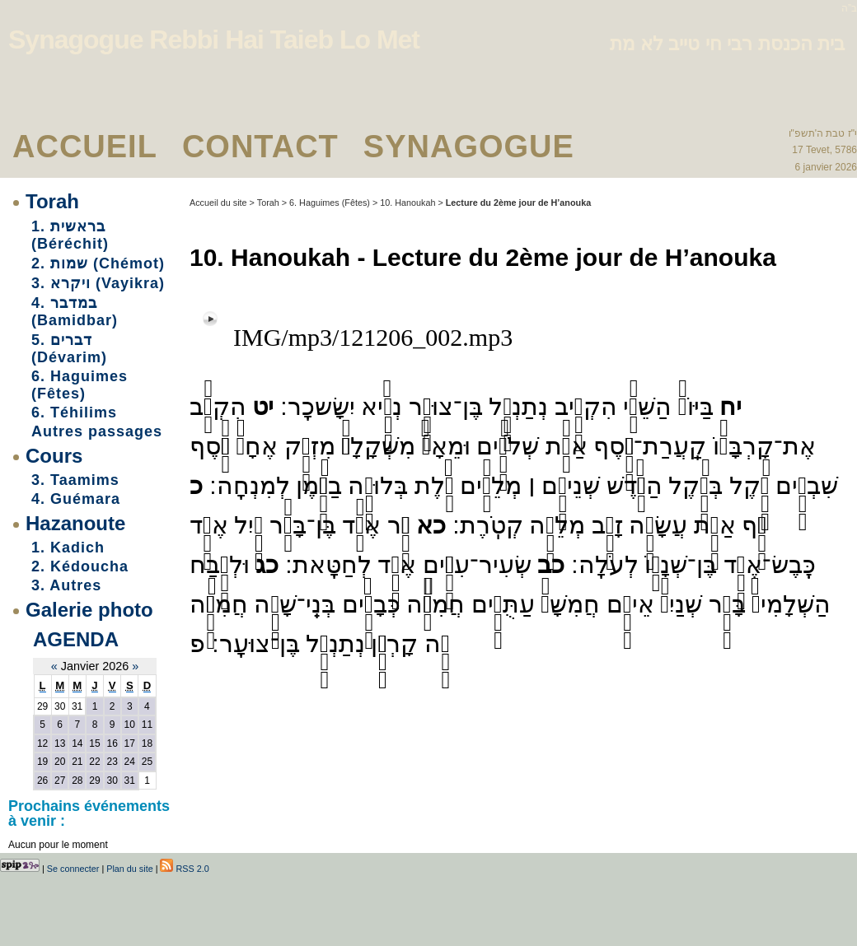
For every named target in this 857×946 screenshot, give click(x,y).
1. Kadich (68, 547)
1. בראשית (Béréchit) (70, 235)
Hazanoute (75, 523)
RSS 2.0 (184, 869)
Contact (260, 146)
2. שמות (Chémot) (98, 263)
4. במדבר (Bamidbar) (74, 312)
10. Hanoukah (407, 202)
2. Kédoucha (80, 566)
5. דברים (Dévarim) (69, 349)
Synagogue (468, 146)
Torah (52, 201)
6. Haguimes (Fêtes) (79, 385)
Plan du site (129, 869)
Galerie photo (89, 610)
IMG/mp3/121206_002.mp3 (373, 337)
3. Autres (66, 585)
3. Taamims (75, 480)
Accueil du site (218, 202)
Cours (54, 456)
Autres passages (96, 431)
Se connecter (73, 869)
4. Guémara (75, 499)
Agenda (76, 639)
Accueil (84, 146)
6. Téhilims (74, 412)
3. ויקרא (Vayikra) (98, 283)
